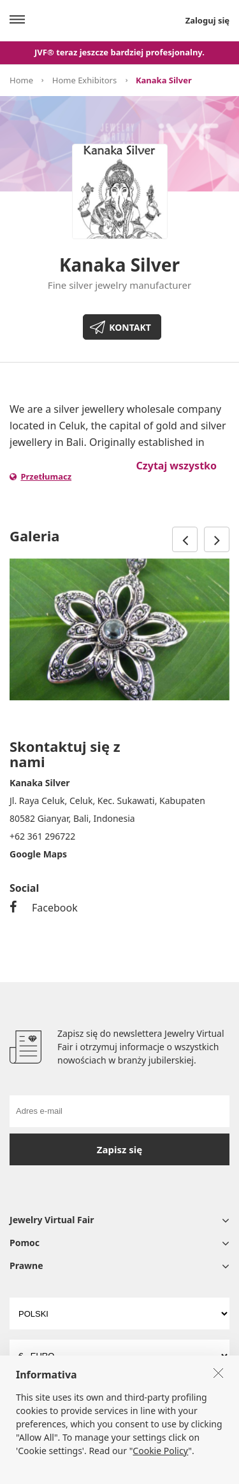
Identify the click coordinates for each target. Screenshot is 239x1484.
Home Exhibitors (84, 80)
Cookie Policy (160, 1470)
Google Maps (38, 854)
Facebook (44, 908)
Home (21, 80)
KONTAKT (130, 327)
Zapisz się (119, 1149)
